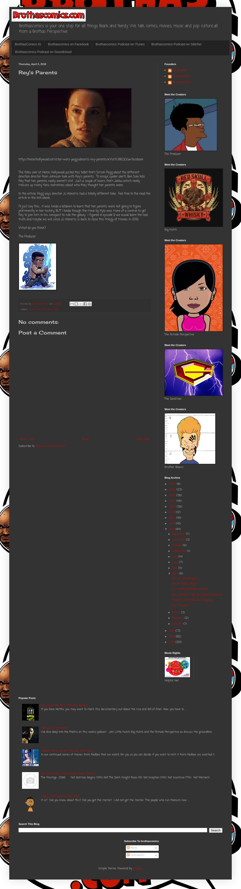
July (175, 557)
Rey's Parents (180, 606)
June (175, 562)
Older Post (142, 439)
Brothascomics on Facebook (68, 44)
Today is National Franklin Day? (60, 796)
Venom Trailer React (184, 584)
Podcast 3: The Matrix (54, 728)
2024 (172, 495)
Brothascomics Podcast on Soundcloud (43, 52)
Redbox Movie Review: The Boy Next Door (66, 751)
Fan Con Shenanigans (184, 579)
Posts (132, 848)
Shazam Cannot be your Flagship (191, 600)
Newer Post (27, 439)
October (177, 545)
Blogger (137, 869)
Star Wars (35, 309)
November (179, 540)
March (176, 613)
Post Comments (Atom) (51, 446)
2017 (172, 631)
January (178, 624)
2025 (173, 490)
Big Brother (180, 70)
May (175, 568)
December (179, 534)
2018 (172, 529)
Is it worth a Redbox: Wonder (189, 589)
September (179, 551)
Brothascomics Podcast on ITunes (120, 44)
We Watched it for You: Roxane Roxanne (196, 595)
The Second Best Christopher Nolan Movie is (68, 774)
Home (85, 439)
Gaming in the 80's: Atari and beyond (64, 705)
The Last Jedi (51, 309)
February (178, 618)
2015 (172, 642)
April (175, 574)
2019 (172, 524)
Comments (135, 855)
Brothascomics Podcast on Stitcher (176, 44)
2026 (173, 484)
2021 (172, 512)
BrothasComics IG (28, 44)
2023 (173, 501)
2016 (172, 637)
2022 (173, 507)
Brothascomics (182, 76)
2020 (172, 518)
